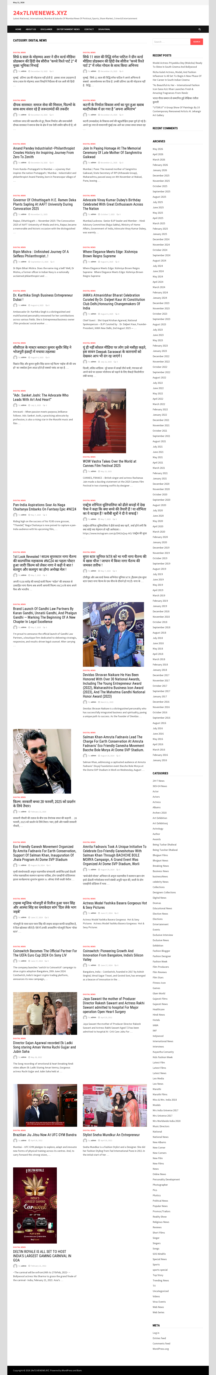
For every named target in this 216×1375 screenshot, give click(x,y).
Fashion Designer (162, 956)
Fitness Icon (159, 982)
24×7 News (158, 780)
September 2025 (161, 191)
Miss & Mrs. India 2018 (165, 1099)
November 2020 (161, 489)
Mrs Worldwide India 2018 (166, 1121)
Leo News (158, 1083)
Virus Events (159, 1301)
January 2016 (160, 760)
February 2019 (160, 600)
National (157, 1131)
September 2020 (161, 499)
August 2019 (159, 568)
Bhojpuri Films (160, 855)
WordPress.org (161, 1348)
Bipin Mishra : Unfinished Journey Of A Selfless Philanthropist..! (41, 254)
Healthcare (158, 1009)
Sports (156, 1264)
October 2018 (160, 622)
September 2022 (161, 372)
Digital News (19, 52)
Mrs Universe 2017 (162, 1115)
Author (156, 834)
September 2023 (161, 319)
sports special (160, 1269)
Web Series (158, 1312)
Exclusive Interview (163, 935)
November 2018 (161, 616)
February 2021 (160, 473)
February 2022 (160, 409)
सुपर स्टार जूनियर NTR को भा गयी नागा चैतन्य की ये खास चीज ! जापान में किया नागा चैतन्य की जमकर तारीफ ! (114, 561)
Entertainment (161, 924)
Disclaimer (46, 29)
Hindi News (159, 1014)
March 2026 (159, 159)
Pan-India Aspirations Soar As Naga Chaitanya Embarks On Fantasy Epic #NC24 (44, 507)
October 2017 (160, 685)
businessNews (160, 876)
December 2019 (161, 547)
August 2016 (159, 723)
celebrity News (161, 881)
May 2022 (158, 393)
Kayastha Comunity (163, 1051)
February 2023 (160, 345)
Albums (157, 807)
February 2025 (160, 228)
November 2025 (161, 180)
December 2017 (161, 675)
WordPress (67, 1370)
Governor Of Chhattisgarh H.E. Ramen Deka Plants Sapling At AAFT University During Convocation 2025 (44, 204)
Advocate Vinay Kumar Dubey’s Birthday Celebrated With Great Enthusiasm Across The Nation (113, 204)
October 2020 (160, 494)
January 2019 (160, 606)
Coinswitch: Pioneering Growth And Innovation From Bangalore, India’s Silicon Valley (113, 955)
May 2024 (158, 276)
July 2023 (158, 329)
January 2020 (160, 542)
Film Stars (158, 977)
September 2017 (161, 691)
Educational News (162, 908)
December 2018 (161, 611)
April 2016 (158, 744)
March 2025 (159, 223)
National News (161, 1137)
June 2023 (158, 335)
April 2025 (158, 218)
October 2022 (160, 366)
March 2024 (159, 287)
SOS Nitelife (159, 1253)
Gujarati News (160, 1004)
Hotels (156, 1020)
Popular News (160, 1206)
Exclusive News (161, 940)
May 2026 (158, 149)
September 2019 (161, 563)
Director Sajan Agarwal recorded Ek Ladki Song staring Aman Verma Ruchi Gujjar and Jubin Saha (44, 1047)
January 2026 (160, 170)
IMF (155, 1030)
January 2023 (160, 351)
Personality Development (166, 1179)
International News (163, 1041)
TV (154, 1285)
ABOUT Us (31, 29)
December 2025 (161, 175)
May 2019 (158, 584)
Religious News (161, 1222)
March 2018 (159, 659)
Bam (79, 1370)
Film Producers (161, 966)
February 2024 (160, 292)
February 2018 (160, 664)
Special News (160, 1259)
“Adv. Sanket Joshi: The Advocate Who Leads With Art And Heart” (40, 397)
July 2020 (158, 510)
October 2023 (160, 313)
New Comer (159, 1147)
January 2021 (160, 478)
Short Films (159, 1232)
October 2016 (160, 712)
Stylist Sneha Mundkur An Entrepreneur (111, 1135)
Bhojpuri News (160, 860)
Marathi (157, 1089)
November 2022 (161, 361)
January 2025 (160, 234)
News (156, 1168)
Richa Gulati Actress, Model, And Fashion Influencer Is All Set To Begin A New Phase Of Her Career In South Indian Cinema (177, 75)
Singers (157, 1243)
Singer (156, 1238)
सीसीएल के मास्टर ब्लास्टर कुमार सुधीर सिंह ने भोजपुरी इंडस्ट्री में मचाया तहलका (42, 349)
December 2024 (161, 239)
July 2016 (158, 728)
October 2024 (160, 250)
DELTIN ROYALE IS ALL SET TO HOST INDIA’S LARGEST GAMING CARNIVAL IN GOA (42, 1256)
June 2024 (158, 271)
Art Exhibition (160, 818)
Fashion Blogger (161, 950)
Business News (161, 871)
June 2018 (158, 643)
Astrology (158, 828)
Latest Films (159, 1067)
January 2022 (160, 414)
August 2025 (159, 196)
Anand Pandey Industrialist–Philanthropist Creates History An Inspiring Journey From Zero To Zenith (44, 152)
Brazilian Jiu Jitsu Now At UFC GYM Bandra (45, 1135)
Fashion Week (160, 961)
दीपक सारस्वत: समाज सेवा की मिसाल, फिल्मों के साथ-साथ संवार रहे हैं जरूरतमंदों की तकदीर (44, 107)
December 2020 (161, 483)
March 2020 (159, 531)
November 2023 (161, 308)
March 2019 (159, 595)
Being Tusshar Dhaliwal (165, 849)
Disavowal (104, 29)
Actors (156, 796)
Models (157, 1105)
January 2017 (160, 696)
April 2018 (158, 654)
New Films (158, 1163)
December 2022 (161, 356)
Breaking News (161, 865)
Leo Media (158, 1078)
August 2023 (159, 324)
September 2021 (161, 436)
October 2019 (160, 558)
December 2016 (161, 701)
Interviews (158, 1046)
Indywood (158, 1036)
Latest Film (159, 1062)
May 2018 (158, 648)
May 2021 (158, 457)
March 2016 (159, 749)
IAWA (155, 1025)
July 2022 (158, 382)
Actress (157, 802)
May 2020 (158, 521)
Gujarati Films (160, 998)
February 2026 (160, 165)
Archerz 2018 (159, 812)
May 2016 (158, 739)
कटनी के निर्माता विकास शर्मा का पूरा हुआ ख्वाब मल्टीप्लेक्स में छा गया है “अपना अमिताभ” (113, 107)
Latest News (159, 1073)
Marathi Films (160, 1094)
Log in (156, 1332)
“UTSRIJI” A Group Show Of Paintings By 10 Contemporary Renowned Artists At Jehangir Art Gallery (177, 111)
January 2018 (160, 669)
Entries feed (159, 1338)
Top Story (158, 1275)
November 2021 (161, 425)
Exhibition (158, 945)
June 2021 (158, 452)
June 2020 (158, 515)
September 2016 (161, 717)
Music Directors (161, 1126)
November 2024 (161, 244)
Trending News (161, 1280)
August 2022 (159, 377)
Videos (156, 1296)
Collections (159, 887)
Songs (156, 1248)
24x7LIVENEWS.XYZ (40, 13)
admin (23, 71)
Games (156, 988)
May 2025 (158, 212)
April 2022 (158, 398)
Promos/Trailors (161, 1211)
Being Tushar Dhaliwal (164, 844)
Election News (160, 913)
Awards (157, 839)
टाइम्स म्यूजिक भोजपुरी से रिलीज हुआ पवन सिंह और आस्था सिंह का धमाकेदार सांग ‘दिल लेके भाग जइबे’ (44, 907)
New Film (158, 1158)
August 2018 (159, 632)
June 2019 (158, 579)
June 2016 (158, 733)
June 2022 (158, 388)
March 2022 (159, 404)
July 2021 (158, 446)
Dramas (157, 903)
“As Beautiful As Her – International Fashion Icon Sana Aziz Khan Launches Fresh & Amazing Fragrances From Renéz (176, 89)
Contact (89, 29)
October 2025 (160, 186)
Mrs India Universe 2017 (165, 1110)
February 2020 (160, 537)
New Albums (159, 1142)
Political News (160, 1200)
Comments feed (161, 1343)
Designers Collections (164, 892)
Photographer (160, 1184)
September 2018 (161, 627)
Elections (158, 919)
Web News (158, 1307)
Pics (155, 1190)
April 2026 (158, 154)
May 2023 (158, 340)
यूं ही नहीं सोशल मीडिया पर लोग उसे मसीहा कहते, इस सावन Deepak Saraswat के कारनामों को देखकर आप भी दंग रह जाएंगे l (114, 351)
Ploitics (157, 1195)
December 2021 (161, 420)
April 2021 (158, 462)
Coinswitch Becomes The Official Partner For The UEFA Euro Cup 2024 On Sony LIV (45, 953)
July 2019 (158, 574)
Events (156, 929)
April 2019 (158, 590)
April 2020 (158, 526)
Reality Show (160, 1216)
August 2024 (159, 260)
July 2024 (158, 266)
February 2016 (160, 755)
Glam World (159, 993)
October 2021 (160, 430)
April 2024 (158, 281)
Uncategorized (161, 1291)
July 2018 (158, 638)
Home (18, 29)
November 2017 (161, 680)
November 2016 (161, 707)
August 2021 (159, 441)
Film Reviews (160, 972)
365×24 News (160, 786)
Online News (159, 1174)
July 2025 (158, 202)
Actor (156, 791)
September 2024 (161, 255)
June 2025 (158, 207)
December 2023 (161, 303)
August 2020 (159, 505)
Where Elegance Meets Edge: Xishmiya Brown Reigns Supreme (110, 254)
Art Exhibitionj (160, 823)
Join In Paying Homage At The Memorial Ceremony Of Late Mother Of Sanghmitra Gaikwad (112, 152)
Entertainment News (68, 29)
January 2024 (160, 297)
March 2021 (159, 467)
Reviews (157, 1227)
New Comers (159, 1152)
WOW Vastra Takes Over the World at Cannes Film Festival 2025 (109, 463)
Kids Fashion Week (163, 1057)
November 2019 (161, 553)
